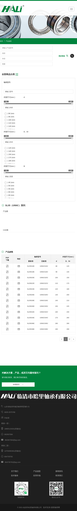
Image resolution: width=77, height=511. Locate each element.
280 (68, 323)
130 (56, 295)
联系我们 (59, 475)
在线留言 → (18, 384)
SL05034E (30, 318)
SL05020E (30, 277)
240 (68, 312)
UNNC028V (44, 300)
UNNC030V (44, 306)
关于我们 (14, 471)
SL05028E (30, 300)
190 (56, 329)
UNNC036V (44, 323)
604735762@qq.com (12, 462)
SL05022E (30, 283)
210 (68, 300)
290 (68, 329)
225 (68, 306)
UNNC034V (44, 318)
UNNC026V (44, 295)
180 (68, 289)
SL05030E (30, 306)
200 (68, 295)
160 (56, 312)
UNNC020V (44, 277)
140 (68, 272)
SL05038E (30, 329)
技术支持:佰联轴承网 (51, 507)
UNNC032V (44, 312)
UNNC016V (44, 266)
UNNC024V (44, 289)
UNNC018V (44, 272)
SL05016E (30, 266)
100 (56, 277)
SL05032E (30, 312)
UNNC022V (44, 283)
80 (56, 266)
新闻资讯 (59, 471)
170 (68, 283)
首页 (1, 41)
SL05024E (30, 289)
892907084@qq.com (12, 440)
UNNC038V (44, 329)
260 (68, 318)
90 (56, 272)
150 (68, 277)
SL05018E (30, 272)
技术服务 (14, 475)
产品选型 (9, 41)
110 (56, 283)
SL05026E (30, 295)
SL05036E (30, 323)
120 (68, 266)
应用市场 (36, 475)
